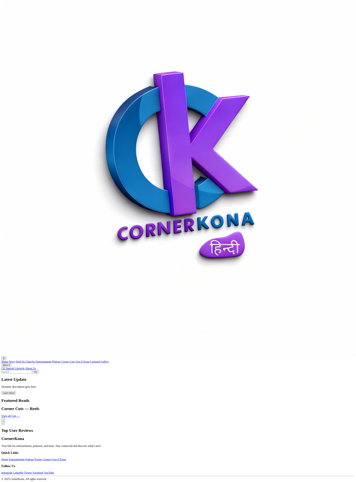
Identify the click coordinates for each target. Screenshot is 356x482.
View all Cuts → (10, 416)
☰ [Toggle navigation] (4, 358)
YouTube (49, 472)
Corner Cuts (68, 361)
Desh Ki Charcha (25, 361)
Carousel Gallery (99, 361)
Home (4, 361)
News (12, 361)
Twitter (28, 472)
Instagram (6, 472)
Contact (47, 459)
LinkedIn (18, 472)
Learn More (9, 393)
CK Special (7, 368)
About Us (30, 368)
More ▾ (6, 365)
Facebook (38, 472)
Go (35, 372)
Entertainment (43, 361)
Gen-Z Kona (82, 361)
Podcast (56, 361)
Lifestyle (20, 368)
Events (38, 459)
